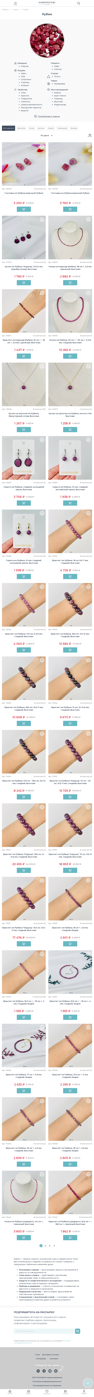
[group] (24, 164)
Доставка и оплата (50, 1355)
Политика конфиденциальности (47, 1381)
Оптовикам (41, 1359)
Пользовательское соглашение (47, 1385)
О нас (37, 1355)
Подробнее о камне (49, 116)
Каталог (28, 1393)
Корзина (65, 1393)
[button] (23, 258)
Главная (9, 1393)
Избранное (47, 1393)
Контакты (54, 1359)
